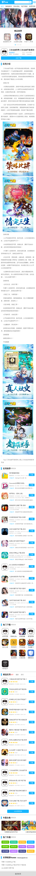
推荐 (12, 674)
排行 (22, 674)
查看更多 (13, 468)
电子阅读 (24, 6)
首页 (2, 6)
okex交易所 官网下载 (7, 868)
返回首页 (18, 874)
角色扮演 (8, 6)
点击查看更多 (18, 811)
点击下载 (18, 58)
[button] (15, 44)
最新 (17, 674)
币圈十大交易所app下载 (8, 862)
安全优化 (16, 6)
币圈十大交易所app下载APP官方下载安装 (13, 865)
